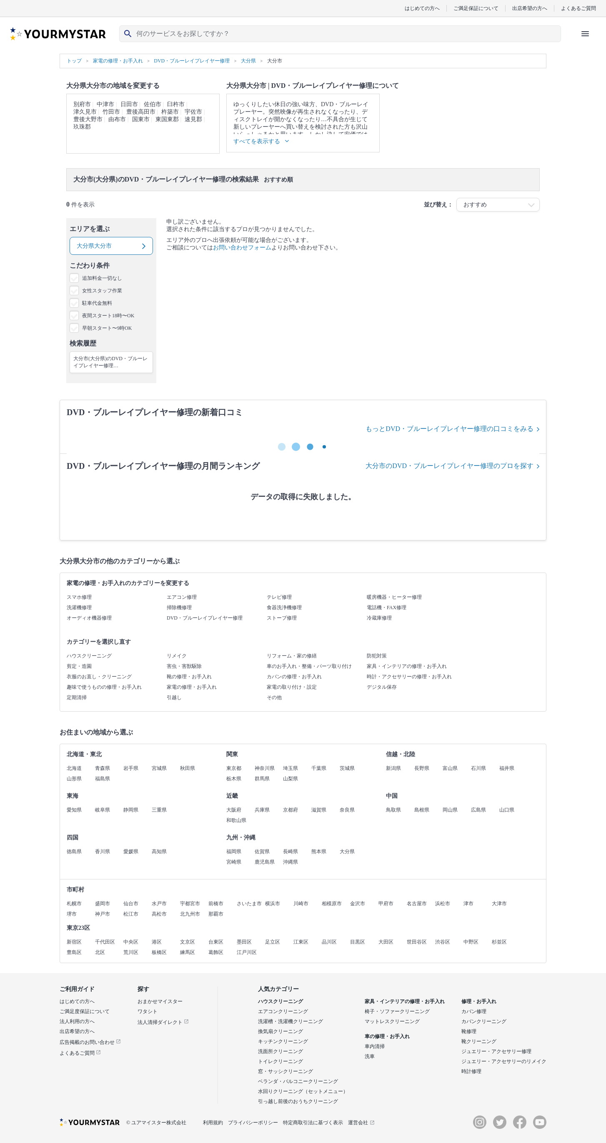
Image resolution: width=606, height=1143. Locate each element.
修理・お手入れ (478, 1001)
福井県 (506, 768)
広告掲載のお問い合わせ (90, 1042)
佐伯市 (152, 104)
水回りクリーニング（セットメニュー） (303, 1091)
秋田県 (187, 768)
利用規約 (213, 1122)
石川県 (478, 768)
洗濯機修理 (79, 607)
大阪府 (233, 810)
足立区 (272, 942)
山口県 (506, 810)
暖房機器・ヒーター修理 (394, 597)
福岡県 (233, 851)
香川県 (102, 851)
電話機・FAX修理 (386, 607)
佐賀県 (262, 851)
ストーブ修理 (282, 618)
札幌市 (74, 903)
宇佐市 (193, 112)
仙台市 (130, 903)
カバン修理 (473, 1011)
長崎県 (290, 851)
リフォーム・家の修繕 (292, 656)
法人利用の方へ (77, 1021)
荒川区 (130, 952)
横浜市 (272, 903)
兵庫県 (262, 810)
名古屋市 (417, 903)
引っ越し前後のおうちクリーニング (298, 1101)
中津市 (105, 104)
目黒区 (357, 942)
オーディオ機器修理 (89, 618)
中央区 (130, 942)
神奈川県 (265, 768)
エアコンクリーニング (283, 1011)
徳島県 (74, 851)
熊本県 (318, 851)
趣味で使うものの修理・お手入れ (104, 687)
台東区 (215, 942)
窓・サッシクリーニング (285, 1071)
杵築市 (170, 112)
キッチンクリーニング (283, 1041)
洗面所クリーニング (280, 1051)
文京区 (187, 942)
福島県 (102, 779)
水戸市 (159, 903)
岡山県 (450, 810)
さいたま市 (249, 903)
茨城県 (347, 768)
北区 (100, 952)
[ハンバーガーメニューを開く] (585, 34)
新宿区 (74, 942)
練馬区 (187, 952)
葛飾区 (215, 952)
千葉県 (318, 768)
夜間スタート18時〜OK (108, 316)
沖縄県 (290, 862)
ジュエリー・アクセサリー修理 (496, 1051)
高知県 (159, 851)
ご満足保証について (475, 8)
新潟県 (393, 768)
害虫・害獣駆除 (184, 666)
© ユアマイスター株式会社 (156, 1122)
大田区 (385, 942)
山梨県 (290, 779)
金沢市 (357, 903)
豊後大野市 (88, 119)
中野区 (470, 942)
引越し (174, 697)
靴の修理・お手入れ (189, 677)
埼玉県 (290, 768)
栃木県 (233, 779)
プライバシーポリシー (253, 1122)
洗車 (370, 1056)
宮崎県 (233, 862)
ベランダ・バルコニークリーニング (298, 1081)
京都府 (290, 810)
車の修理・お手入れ (387, 1036)
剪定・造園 (79, 666)
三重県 (159, 810)
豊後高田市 (140, 112)
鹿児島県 (265, 862)
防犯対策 (377, 656)
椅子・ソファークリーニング (397, 1011)
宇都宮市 (190, 903)
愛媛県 (130, 851)
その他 (274, 697)
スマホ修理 (79, 597)
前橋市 (215, 903)
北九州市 (190, 914)
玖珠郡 (82, 127)
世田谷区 (417, 942)
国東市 (141, 119)
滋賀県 (318, 810)
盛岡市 (102, 903)
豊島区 (74, 952)
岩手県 (130, 768)
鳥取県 (393, 810)
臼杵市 (176, 104)
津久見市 (85, 112)
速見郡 (193, 119)
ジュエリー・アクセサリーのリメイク (503, 1061)
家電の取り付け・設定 (292, 687)
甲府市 (385, 903)
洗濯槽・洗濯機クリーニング (290, 1021)
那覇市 (215, 914)
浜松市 (442, 903)
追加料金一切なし (102, 278)
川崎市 (300, 903)
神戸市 (102, 914)
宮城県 (159, 768)
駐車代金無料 (97, 303)
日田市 (129, 104)
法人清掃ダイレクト (163, 1022)
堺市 (72, 914)
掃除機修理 (179, 607)
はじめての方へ (422, 8)
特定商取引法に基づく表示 (313, 1122)
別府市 (82, 104)
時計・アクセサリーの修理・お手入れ (409, 677)
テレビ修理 (279, 597)
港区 (157, 942)
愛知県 (74, 810)
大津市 (499, 903)
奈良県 (347, 810)
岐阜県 (102, 810)
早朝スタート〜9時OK (107, 328)
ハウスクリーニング (89, 656)
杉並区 (499, 942)
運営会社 (361, 1122)
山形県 (74, 779)
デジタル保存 (382, 687)
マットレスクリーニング (392, 1021)
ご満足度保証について (85, 1011)
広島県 (478, 810)
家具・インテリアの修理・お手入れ (407, 666)
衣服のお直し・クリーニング (99, 677)
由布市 (117, 119)
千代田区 (105, 942)
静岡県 (130, 810)
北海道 (74, 768)
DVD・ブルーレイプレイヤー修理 (205, 618)
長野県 (421, 768)
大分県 (347, 851)
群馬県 (262, 779)
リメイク (177, 656)
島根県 (421, 810)
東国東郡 (167, 119)
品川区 (329, 942)
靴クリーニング (478, 1041)
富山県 (450, 768)
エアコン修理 (182, 597)
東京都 (233, 768)
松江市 (130, 914)
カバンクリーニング (483, 1021)
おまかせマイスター (160, 1001)
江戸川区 (247, 952)
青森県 (102, 768)
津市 (468, 903)
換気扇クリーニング (280, 1031)
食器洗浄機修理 (284, 607)
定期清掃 (77, 697)
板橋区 (159, 952)
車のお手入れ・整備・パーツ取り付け (309, 666)
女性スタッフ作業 (102, 291)
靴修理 (468, 1031)
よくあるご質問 (578, 8)
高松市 (159, 914)
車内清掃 (375, 1046)
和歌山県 (236, 820)
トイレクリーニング (280, 1061)
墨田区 (244, 942)
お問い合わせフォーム (242, 247)
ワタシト (148, 1011)
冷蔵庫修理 (379, 618)
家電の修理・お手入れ (192, 687)
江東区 (300, 942)
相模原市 (332, 903)
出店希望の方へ (529, 8)
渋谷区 (442, 942)
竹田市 (111, 112)
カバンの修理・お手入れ (294, 677)
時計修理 (471, 1071)
